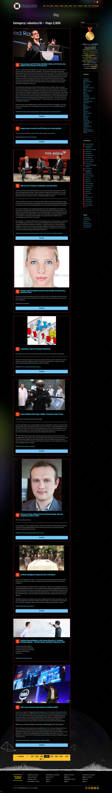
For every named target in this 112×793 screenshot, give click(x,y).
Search (97, 25)
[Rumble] (98, 788)
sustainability (54, 233)
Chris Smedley (89, 205)
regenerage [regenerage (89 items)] (93, 63)
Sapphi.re (35, 788)
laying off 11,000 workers (41, 714)
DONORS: (66, 777)
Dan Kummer (88, 168)
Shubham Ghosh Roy (90, 149)
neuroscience (53, 112)
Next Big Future (87, 223)
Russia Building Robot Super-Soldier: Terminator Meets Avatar (41, 414)
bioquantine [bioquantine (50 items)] (93, 46)
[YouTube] (95, 788)
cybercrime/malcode (88, 131)
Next (41, 759)
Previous (21, 756)
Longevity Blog (87, 219)
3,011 (66, 756)
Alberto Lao (88, 181)
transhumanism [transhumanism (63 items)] (87, 68)
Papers (66, 6)
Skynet (85, 89)
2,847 (32, 756)
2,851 (51, 756)
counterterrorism (87, 126)
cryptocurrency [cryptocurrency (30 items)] (91, 51)
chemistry (85, 119)
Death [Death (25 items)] (97, 51)
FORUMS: (66, 782)
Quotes (85, 6)
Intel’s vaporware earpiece (47, 730)
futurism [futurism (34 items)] (96, 53)
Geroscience (86, 217)
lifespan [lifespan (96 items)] (84, 61)
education (33, 112)
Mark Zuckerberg (87, 90)
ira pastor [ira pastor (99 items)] (85, 59)
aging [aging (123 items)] (84, 44)
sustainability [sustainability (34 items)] (88, 66)
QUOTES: (84, 782)
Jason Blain (88, 199)
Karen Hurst (21, 233)
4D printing (86, 80)
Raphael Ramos (89, 185)
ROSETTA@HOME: (31, 782)
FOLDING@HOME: (67, 779)
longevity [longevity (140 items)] (89, 61)
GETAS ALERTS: (85, 775)
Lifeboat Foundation (22, 788)
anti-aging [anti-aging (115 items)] (95, 44)
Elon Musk (44, 233)
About (44, 6)
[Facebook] (86, 788)
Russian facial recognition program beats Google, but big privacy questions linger (42, 291)
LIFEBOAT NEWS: (49, 775)
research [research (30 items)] (91, 64)
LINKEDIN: (66, 775)
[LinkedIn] (92, 788)
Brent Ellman (88, 193)
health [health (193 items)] (86, 55)
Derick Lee (88, 179)
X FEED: (29, 777)
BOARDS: (84, 777)
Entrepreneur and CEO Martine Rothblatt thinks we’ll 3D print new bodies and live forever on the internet (43, 65)
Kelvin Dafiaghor (89, 161)
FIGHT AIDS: (30, 779)
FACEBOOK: (30, 775)
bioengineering (35, 233)
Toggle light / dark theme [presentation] (98, 2)
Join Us (75, 6)
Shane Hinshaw (89, 183)
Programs (56, 6)
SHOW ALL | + (85, 207)
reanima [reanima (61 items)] (88, 63)
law (39, 112)
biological (85, 108)
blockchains (86, 116)
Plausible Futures (87, 225)
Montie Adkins (89, 201)
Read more (41, 116)
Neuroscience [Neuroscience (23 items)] (96, 61)
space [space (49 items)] (85, 66)
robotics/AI (58, 112)
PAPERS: (48, 782)
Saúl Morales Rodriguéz (88, 146)
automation (86, 102)
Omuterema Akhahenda (88, 171)
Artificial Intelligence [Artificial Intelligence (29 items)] (87, 46)
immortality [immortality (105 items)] (88, 57)
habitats (36, 112)
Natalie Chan (88, 189)
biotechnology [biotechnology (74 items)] (86, 50)
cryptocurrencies (87, 129)
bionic (84, 110)
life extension (42, 112)
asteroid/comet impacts (89, 98)
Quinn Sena (88, 151)
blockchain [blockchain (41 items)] (95, 50)
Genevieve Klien (89, 144)
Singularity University (88, 87)
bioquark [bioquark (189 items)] (88, 48)
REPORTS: (48, 779)
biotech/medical (87, 113)
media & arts (48, 112)
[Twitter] (89, 788)
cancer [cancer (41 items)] (87, 51)
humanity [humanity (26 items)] (97, 55)
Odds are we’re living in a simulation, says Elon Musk (38, 185)
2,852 (56, 756)
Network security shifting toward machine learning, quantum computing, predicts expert (41, 515)
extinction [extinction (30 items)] (90, 53)
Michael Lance (89, 197)
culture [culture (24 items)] (95, 51)
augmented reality (28, 233)
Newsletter (80, 6)
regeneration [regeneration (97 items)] (86, 64)
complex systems (87, 122)
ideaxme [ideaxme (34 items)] (83, 57)
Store (89, 6)
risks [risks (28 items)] (93, 64)
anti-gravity (86, 95)
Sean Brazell (88, 187)
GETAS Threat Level (18, 778)
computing (27, 367)
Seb (86, 195)
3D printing (28, 112)
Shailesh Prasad (22, 112)
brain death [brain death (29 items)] (84, 51)
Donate (70, 6)
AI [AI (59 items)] (86, 44)
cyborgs (85, 132)
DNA (84, 83)
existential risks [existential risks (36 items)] (85, 53)
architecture (86, 96)
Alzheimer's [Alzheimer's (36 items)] (89, 44)
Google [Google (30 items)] (83, 55)
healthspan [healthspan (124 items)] (92, 55)
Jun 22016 (17, 186)
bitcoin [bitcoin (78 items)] (91, 50)
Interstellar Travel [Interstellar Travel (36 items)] (95, 57)
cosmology (40, 233)
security (42, 533)
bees (84, 104)
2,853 (60, 756)
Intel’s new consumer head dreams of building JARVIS (39, 707)
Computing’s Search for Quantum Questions (35, 349)
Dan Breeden (88, 153)
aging (84, 92)
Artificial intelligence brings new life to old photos (37, 574)
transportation (34, 137)
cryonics (85, 128)
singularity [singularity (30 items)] (96, 64)
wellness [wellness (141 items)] (93, 68)
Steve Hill (87, 191)
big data (85, 105)
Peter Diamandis (87, 82)
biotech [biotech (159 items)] (93, 48)
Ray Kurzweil (86, 85)
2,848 (36, 756)
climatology (86, 120)
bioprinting (86, 111)
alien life (85, 93)
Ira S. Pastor (88, 203)
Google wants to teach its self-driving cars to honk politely (40, 128)
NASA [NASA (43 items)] (94, 61)
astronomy (86, 99)
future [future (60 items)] (93, 53)
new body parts (24, 97)
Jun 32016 (17, 65)
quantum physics (32, 367)
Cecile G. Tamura (89, 176)
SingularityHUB (87, 227)
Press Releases (95, 6)
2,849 (41, 756)
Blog (48, 6)
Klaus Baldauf (88, 174)
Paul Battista (88, 157)
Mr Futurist (86, 221)
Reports (62, 6)
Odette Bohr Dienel (22, 658)
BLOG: (47, 777)
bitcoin (85, 114)
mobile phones (37, 740)
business (28, 740)
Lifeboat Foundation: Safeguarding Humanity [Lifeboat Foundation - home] (25, 6)
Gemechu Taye (89, 159)
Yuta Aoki (87, 178)
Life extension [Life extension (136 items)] (93, 59)
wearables (47, 740)
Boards (51, 6)
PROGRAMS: (85, 779)
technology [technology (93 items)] (94, 66)
